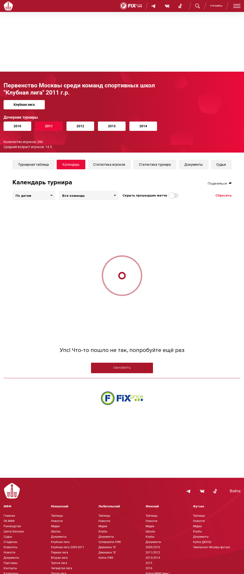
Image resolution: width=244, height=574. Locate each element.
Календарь (71, 164)
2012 (80, 126)
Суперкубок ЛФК (109, 542)
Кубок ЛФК (105, 557)
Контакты (10, 568)
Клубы (102, 531)
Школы (56, 531)
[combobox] (89, 195)
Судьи (221, 164)
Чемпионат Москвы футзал (211, 547)
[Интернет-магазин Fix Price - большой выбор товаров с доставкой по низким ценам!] (122, 398)
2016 (149, 568)
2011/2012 (153, 552)
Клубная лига (24, 104)
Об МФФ (9, 521)
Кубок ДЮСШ (202, 542)
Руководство (12, 526)
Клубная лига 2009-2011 (67, 547)
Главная (9, 515)
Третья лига (59, 563)
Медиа (55, 526)
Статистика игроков (109, 164)
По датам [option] (23, 196)
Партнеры (10, 563)
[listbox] (33, 195)
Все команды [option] (73, 196)
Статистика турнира (155, 164)
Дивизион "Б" (107, 552)
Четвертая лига (61, 568)
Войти (235, 491)
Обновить (122, 368)
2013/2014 (153, 557)
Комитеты (10, 547)
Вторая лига (59, 557)
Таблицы (57, 515)
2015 (149, 563)
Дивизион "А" (107, 547)
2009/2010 (153, 547)
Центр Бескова (14, 531)
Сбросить (223, 195)
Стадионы (10, 542)
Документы (193, 164)
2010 (17, 126)
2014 (143, 126)
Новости (9, 552)
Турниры (216, 6)
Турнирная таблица (33, 164)
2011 (49, 126)
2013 (112, 126)
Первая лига (59, 552)
